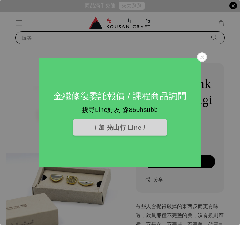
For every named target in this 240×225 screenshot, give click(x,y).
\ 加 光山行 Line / (120, 127)
